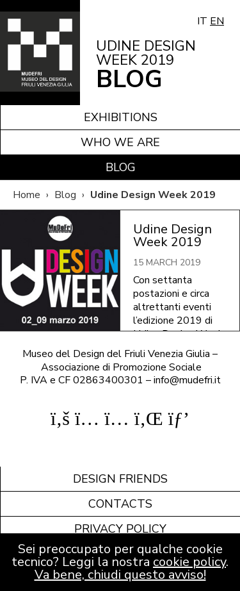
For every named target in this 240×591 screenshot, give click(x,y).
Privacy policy (120, 529)
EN (217, 21)
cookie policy (189, 561)
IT (202, 21)
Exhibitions (120, 117)
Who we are (120, 142)
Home (26, 195)
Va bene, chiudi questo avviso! (120, 574)
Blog (121, 167)
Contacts (120, 504)
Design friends (120, 479)
